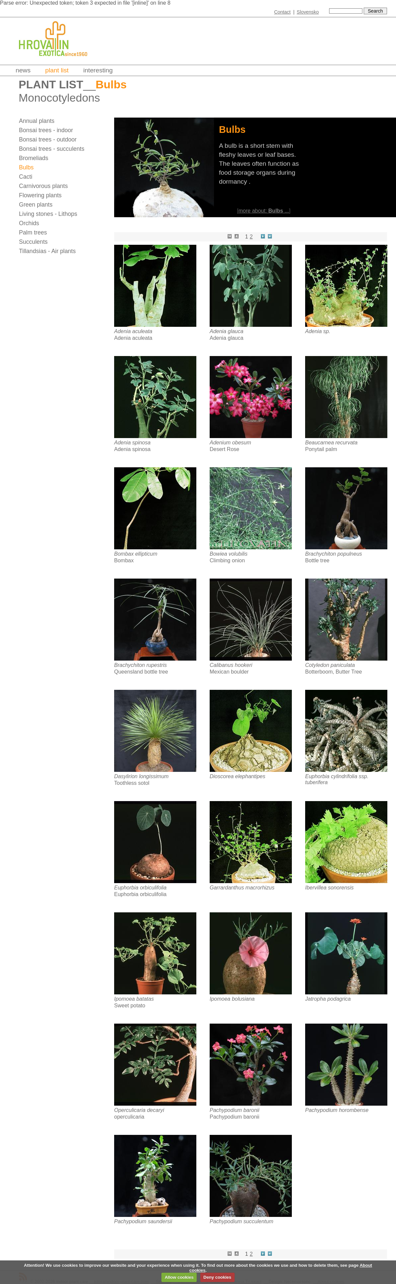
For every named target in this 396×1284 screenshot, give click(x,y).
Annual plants (37, 121)
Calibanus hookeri (231, 665)
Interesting (98, 70)
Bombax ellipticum (135, 554)
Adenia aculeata (133, 331)
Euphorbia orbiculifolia (140, 887)
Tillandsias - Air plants (47, 251)
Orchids (29, 223)
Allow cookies (179, 1277)
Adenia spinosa (132, 442)
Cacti (25, 176)
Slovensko (308, 12)
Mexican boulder (229, 672)
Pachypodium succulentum (241, 1221)
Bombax (124, 560)
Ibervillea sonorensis (329, 887)
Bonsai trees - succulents (52, 148)
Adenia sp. (317, 331)
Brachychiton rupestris (140, 665)
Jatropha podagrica (328, 999)
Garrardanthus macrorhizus (242, 887)
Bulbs (26, 167)
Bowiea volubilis (229, 554)
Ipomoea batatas (134, 999)
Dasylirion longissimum (141, 776)
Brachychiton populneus (333, 554)
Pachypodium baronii (234, 1110)
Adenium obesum (230, 442)
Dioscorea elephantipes (237, 776)
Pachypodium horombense (336, 1110)
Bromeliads (33, 158)
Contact (282, 12)
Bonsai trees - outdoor (48, 139)
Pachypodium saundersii (143, 1221)
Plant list (57, 70)
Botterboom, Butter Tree (333, 672)
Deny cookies (217, 1277)
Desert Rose (224, 449)
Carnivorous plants (43, 186)
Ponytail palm (321, 449)
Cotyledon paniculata (330, 665)
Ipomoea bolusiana (232, 999)
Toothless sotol (131, 783)
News (23, 70)
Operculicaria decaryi (139, 1110)
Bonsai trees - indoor (46, 130)
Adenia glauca (226, 331)
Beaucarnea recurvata (331, 442)
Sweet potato (129, 1005)
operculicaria (129, 1117)
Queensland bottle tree (141, 672)
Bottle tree (317, 560)
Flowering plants (40, 195)
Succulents (33, 241)
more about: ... (263, 211)
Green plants (36, 204)
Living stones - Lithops (48, 214)
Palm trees (33, 232)
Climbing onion (227, 560)
